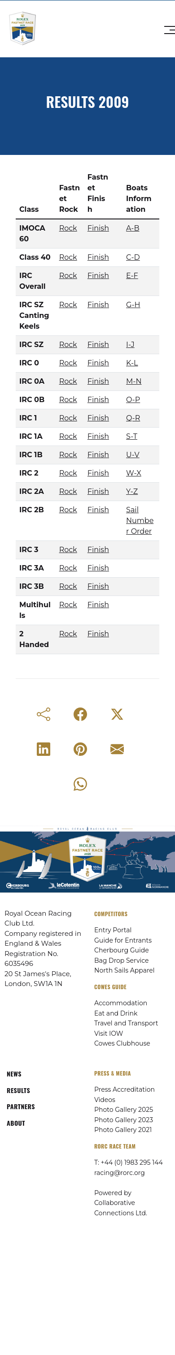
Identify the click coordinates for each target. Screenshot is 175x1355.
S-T (131, 436)
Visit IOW (108, 1033)
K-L (132, 363)
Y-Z (132, 491)
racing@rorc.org (119, 1173)
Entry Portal (112, 930)
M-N (133, 381)
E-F (132, 275)
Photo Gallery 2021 (123, 1130)
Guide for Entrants (123, 940)
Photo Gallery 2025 (123, 1110)
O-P (133, 399)
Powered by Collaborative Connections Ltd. (120, 1203)
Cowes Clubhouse (122, 1043)
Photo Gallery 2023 (123, 1120)
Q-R (133, 418)
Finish (98, 228)
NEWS (14, 1073)
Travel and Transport (126, 1023)
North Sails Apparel (124, 970)
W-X (133, 473)
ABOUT (16, 1123)
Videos (104, 1100)
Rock (68, 228)
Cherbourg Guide (121, 950)
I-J (130, 344)
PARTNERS (21, 1106)
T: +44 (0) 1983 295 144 (128, 1162)
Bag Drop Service (121, 960)
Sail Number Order (139, 521)
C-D (133, 257)
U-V (133, 454)
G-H (133, 304)
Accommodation (120, 1003)
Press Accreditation (124, 1089)
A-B (132, 228)
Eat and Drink (115, 1013)
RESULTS (18, 1090)
